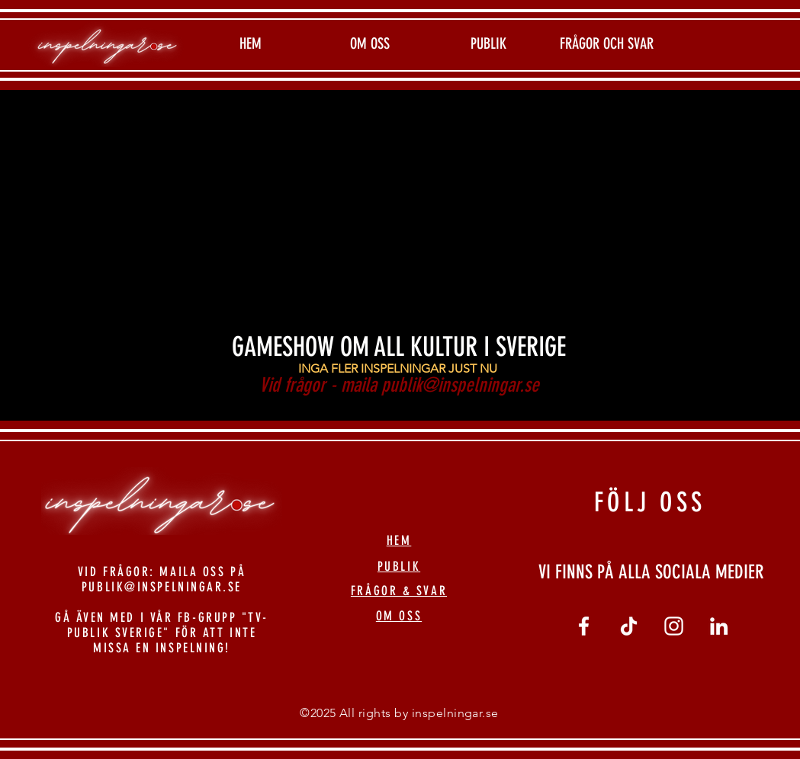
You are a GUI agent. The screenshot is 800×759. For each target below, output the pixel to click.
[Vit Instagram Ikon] (673, 626)
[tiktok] (628, 626)
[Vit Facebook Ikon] (583, 626)
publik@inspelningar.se (460, 385)
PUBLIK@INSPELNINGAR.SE (162, 586)
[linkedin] (718, 626)
